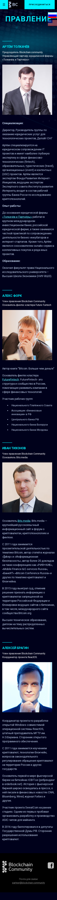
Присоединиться (39, 5)
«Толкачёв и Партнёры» (17, 216)
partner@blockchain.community (28, 882)
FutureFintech (10, 379)
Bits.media (24, 520)
